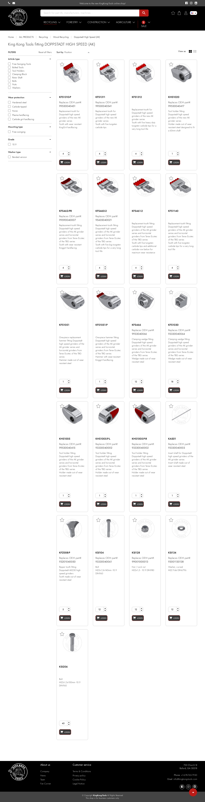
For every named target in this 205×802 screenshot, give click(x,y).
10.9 (14, 144)
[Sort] (75, 52)
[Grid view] (190, 51)
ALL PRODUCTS (26, 37)
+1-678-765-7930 (189, 775)
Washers (16, 87)
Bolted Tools (18, 67)
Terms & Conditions (82, 771)
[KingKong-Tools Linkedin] (195, 3)
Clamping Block (19, 74)
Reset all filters (45, 52)
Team (42, 779)
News (43, 775)
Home (11, 37)
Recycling (43, 37)
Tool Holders (18, 70)
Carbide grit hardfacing (23, 119)
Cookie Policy (79, 779)
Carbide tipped (19, 106)
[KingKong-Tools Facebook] (186, 3)
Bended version (19, 157)
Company (44, 771)
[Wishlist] (174, 13)
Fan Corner (45, 783)
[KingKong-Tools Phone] (10, 3)
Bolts (14, 81)
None (15, 110)
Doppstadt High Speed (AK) (87, 37)
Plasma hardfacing (20, 115)
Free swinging (18, 131)
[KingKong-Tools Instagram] (190, 3)
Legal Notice (78, 783)
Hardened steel (19, 102)
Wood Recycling (61, 37)
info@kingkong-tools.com (185, 779)
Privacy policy (79, 775)
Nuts (14, 84)
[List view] (195, 51)
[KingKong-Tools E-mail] (14, 3)
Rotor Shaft (17, 77)
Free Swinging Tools (21, 64)
